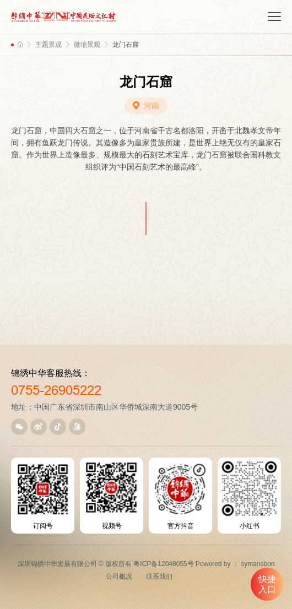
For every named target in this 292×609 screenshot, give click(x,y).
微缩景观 (87, 44)
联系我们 (159, 576)
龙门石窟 (125, 44)
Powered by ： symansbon (235, 564)
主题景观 (48, 44)
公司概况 (119, 576)
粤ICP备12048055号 (163, 564)
